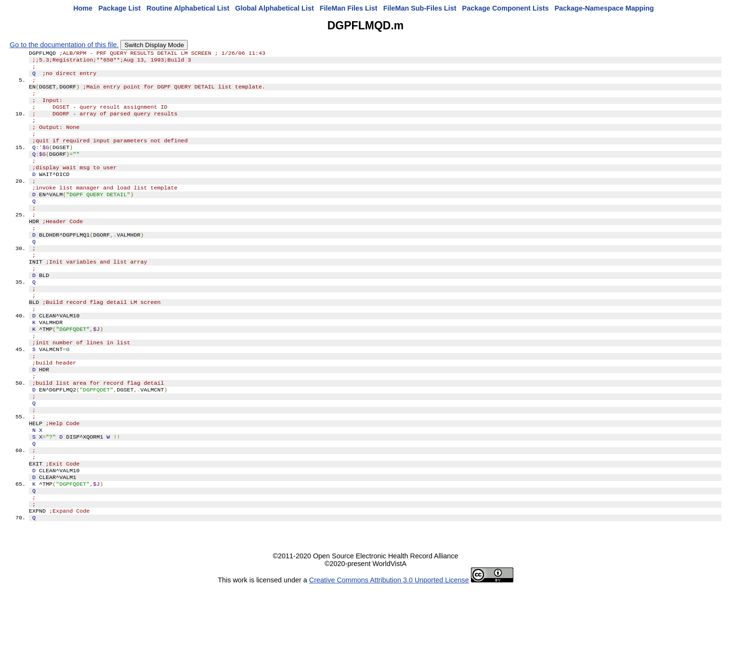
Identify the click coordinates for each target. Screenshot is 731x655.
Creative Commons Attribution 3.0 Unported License (389, 647)
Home (82, 8)
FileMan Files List (349, 8)
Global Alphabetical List (274, 8)
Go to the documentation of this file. (64, 45)
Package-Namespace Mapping (604, 8)
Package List (119, 8)
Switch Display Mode (154, 45)
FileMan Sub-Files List (420, 8)
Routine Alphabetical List (187, 8)
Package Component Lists (505, 8)
